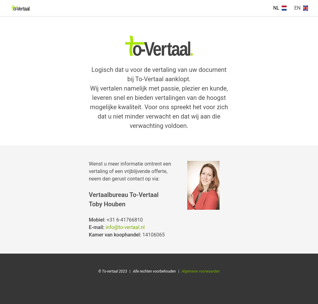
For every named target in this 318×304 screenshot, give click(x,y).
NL (280, 8)
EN (301, 8)
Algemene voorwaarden (201, 271)
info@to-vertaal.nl (125, 227)
